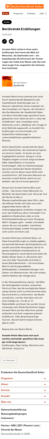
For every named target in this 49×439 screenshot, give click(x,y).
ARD (14, 425)
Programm (18, 13)
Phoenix (29, 425)
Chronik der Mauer (11, 429)
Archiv (7, 22)
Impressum (7, 417)
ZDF (21, 425)
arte (37, 425)
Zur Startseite (9, 360)
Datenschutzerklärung (13, 409)
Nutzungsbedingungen (14, 413)
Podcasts (31, 13)
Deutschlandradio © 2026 (15, 433)
